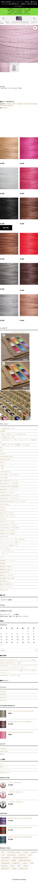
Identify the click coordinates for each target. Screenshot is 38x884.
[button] (4, 18)
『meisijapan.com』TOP (7, 428)
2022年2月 (3, 691)
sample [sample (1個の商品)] (25, 863)
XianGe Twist (4, 751)
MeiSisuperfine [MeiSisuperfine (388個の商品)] (5, 857)
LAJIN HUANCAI (5, 472)
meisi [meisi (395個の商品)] (30, 855)
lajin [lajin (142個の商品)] (2, 855)
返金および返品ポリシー (7, 584)
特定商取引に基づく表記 (7, 578)
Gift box (2, 462)
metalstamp (3, 748)
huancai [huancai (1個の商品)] (33, 852)
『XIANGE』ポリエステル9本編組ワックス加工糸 (14, 445)
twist (5, 108)
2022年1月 (3, 694)
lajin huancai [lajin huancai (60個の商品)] (11, 855)
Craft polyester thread (6, 456)
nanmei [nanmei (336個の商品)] (13, 860)
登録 (2, 468)
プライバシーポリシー (6, 587)
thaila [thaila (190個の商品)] (12, 866)
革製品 (2, 754)
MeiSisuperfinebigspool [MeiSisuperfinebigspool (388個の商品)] (20, 857)
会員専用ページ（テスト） (8, 560)
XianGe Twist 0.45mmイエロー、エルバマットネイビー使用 (17, 660)
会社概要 (2, 431)
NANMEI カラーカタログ (7, 492)
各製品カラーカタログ (6, 575)
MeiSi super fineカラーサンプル (9, 480)
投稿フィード (4, 766)
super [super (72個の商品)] (31, 863)
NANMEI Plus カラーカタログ (9, 498)
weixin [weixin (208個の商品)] (25, 866)
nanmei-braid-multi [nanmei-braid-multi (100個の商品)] (24, 860)
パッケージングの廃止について (9, 545)
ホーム (1, 22)
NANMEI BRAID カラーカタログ (9, 495)
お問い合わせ (4, 536)
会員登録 (2, 563)
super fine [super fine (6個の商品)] (4, 866)
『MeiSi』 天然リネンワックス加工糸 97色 (12, 434)
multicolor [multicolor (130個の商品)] (5, 860)
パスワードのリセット (7, 551)
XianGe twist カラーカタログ (8, 524)
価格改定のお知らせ (6, 566)
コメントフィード (5, 769)
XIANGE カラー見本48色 (7, 533)
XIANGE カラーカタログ (8, 530)
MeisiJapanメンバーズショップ (9, 489)
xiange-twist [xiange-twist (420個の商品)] (23, 868)
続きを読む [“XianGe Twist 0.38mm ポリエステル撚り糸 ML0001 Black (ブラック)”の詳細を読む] (6, 228)
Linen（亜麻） (4, 477)
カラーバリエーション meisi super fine (12, 539)
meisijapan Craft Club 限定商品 (9, 486)
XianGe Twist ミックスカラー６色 (10, 675)
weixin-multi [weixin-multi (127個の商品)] (5, 868)
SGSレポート (4, 590)
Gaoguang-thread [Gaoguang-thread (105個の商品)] (14, 852)
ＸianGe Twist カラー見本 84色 (9, 527)
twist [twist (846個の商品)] (19, 866)
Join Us (2, 465)
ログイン (2, 557)
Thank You (3, 519)
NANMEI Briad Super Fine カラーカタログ (13, 501)
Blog (1, 448)
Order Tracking (4, 504)
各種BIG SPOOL (5, 572)
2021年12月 (3, 697)
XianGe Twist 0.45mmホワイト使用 (10, 663)
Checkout (3, 453)
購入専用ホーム (4, 581)
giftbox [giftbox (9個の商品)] (25, 852)
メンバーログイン (5, 548)
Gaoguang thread (5, 459)
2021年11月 (3, 700)
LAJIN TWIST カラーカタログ (9, 474)
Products (2, 507)
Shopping (7, 22)
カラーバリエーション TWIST (9, 542)
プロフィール (5, 554)
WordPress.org (4, 772)
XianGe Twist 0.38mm (14, 104)
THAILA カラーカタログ (7, 513)
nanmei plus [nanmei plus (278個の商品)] (16, 863)
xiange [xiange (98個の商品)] (14, 868)
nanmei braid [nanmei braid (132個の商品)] (5, 863)
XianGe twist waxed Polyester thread (20, 22)
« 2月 (1, 645)
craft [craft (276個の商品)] (3, 852)
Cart (1, 450)
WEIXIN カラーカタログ (7, 522)
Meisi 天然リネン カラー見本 (9, 483)
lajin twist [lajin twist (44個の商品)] (22, 855)
